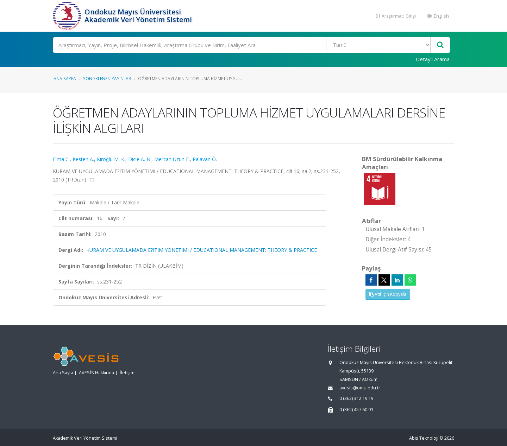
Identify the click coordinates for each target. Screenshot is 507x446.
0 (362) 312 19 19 (356, 398)
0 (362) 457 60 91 (356, 410)
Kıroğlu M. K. (111, 159)
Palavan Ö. (205, 159)
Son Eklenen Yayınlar (107, 78)
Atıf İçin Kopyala (387, 294)
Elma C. (61, 159)
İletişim (127, 373)
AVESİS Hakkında (96, 373)
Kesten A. (83, 159)
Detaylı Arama (433, 59)
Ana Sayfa (65, 78)
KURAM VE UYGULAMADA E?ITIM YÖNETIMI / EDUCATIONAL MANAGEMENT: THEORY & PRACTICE (201, 250)
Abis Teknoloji (423, 438)
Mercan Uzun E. (172, 159)
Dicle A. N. (139, 159)
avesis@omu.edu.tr (359, 388)
